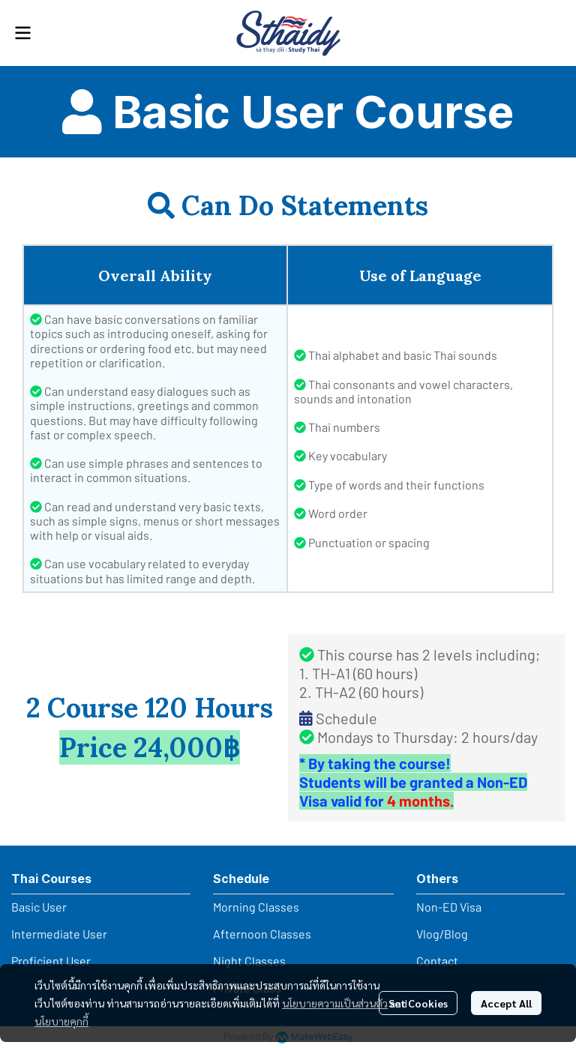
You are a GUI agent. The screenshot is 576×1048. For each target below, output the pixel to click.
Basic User (39, 907)
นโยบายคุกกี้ (61, 1021)
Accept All (506, 1003)
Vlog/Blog (442, 934)
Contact (437, 961)
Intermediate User (59, 934)
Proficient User (51, 961)
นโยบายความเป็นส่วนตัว (335, 1003)
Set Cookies (418, 1003)
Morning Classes (256, 907)
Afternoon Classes (262, 934)
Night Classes (249, 961)
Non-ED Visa (449, 907)
